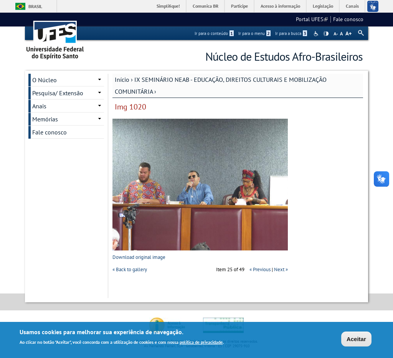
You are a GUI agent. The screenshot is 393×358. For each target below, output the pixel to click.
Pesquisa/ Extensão (57, 93)
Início (122, 79)
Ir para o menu (254, 33)
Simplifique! (168, 6)
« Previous (260, 269)
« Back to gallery (129, 269)
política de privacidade (201, 343)
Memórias (45, 119)
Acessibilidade (317, 33)
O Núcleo (44, 80)
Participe (239, 6)
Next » (281, 269)
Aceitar (356, 340)
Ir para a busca (291, 33)
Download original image (138, 257)
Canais (352, 6)
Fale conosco (348, 19)
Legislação (323, 6)
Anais (39, 106)
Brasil (35, 6)
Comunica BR (205, 6)
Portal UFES (312, 19)
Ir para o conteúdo (214, 33)
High (326, 33)
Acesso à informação (280, 6)
